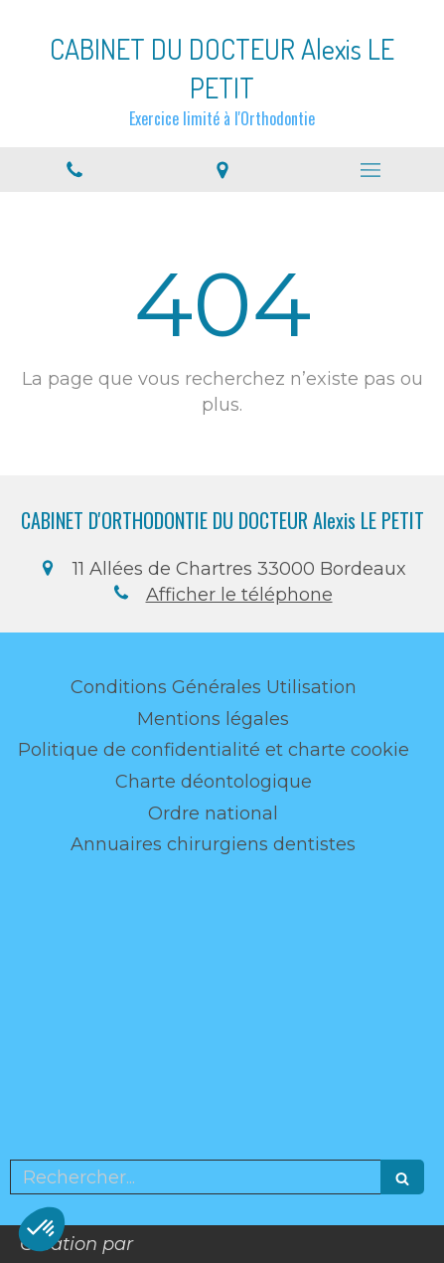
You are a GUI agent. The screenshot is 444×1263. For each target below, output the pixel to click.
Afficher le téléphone (239, 595)
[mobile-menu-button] (370, 170)
